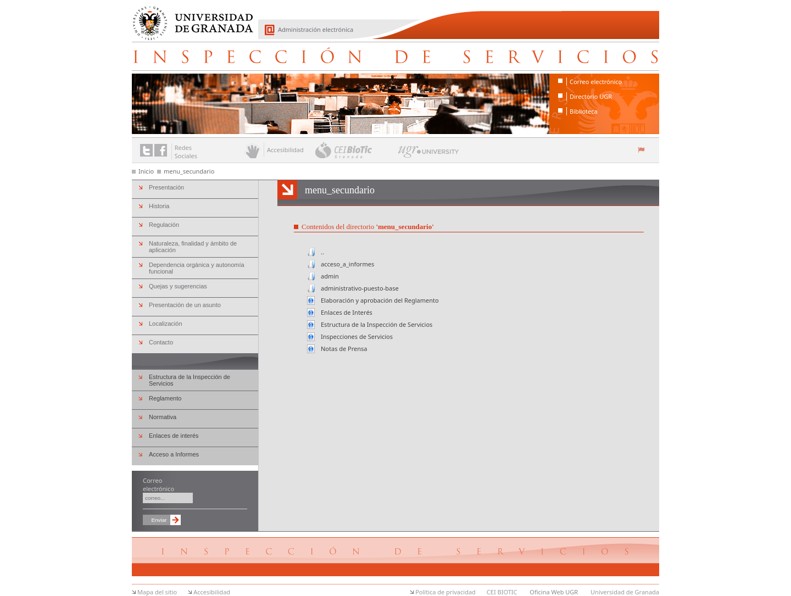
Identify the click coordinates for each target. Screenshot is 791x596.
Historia (159, 206)
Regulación (164, 224)
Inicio (146, 171)
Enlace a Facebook (160, 150)
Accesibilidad (211, 592)
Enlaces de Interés (346, 312)
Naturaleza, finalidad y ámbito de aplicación (193, 246)
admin (330, 276)
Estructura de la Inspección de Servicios (376, 324)
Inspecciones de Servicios (357, 336)
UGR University (428, 154)
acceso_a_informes (347, 264)
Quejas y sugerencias (178, 286)
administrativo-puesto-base (360, 288)
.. (322, 252)
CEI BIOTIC (502, 592)
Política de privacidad (445, 592)
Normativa (162, 417)
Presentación (166, 187)
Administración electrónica (315, 29)
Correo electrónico (596, 81)
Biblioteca (584, 111)
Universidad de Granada (189, 17)
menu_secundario (189, 171)
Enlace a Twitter (146, 150)
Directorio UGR (591, 96)
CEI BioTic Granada (356, 150)
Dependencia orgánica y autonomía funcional (196, 268)
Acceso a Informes (174, 454)
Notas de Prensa (344, 348)
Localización (165, 323)
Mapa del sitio (157, 592)
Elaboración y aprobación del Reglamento (380, 300)
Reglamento (165, 398)
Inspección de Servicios (395, 56)
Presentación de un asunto (185, 305)
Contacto (161, 342)
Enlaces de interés (174, 435)
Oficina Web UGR (554, 592)
